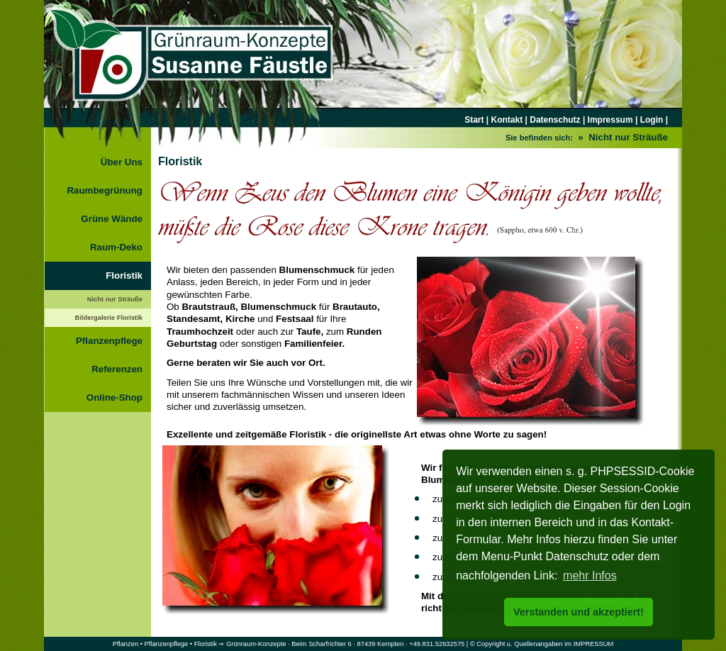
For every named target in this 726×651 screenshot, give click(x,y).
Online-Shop (114, 397)
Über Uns (122, 162)
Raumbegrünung (105, 190)
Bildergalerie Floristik (109, 317)
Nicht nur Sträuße (115, 299)
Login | (652, 120)
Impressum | (611, 120)
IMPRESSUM (594, 643)
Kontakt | (509, 120)
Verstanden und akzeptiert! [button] (578, 612)
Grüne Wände (112, 218)
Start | (477, 120)
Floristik (124, 275)
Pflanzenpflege (109, 340)
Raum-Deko (116, 247)
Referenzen (117, 369)
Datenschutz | (556, 120)
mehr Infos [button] (590, 575)
